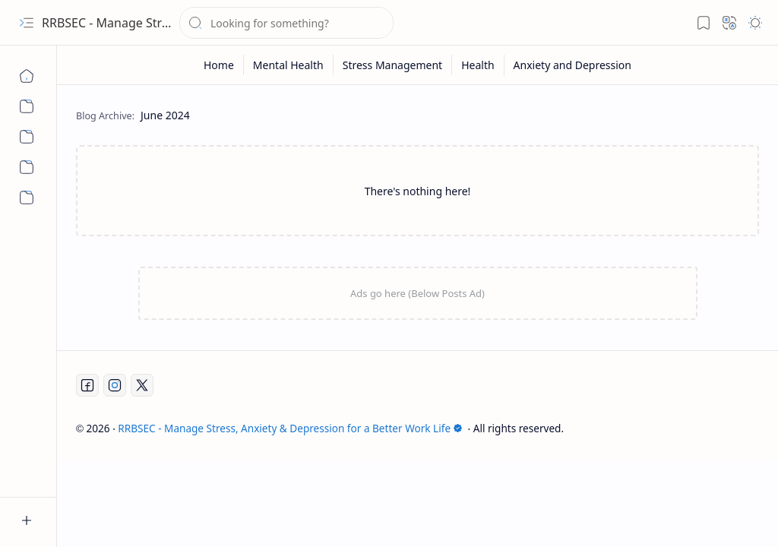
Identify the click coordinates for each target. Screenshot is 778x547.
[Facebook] (87, 385)
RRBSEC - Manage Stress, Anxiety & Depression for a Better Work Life (290, 428)
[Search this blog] (286, 23)
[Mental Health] (26, 106)
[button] (26, 22)
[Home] (26, 76)
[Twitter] (142, 385)
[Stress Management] (26, 137)
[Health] (26, 167)
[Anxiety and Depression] (26, 197)
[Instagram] (114, 385)
